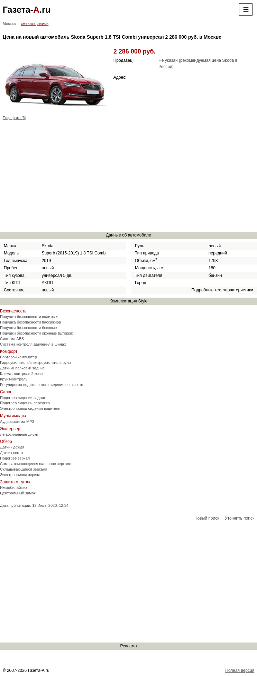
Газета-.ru (27, 10)
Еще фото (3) (14, 118)
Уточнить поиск (239, 518)
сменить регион (34, 23)
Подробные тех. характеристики (222, 290)
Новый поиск (206, 518)
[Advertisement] (129, 177)
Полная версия (239, 670)
